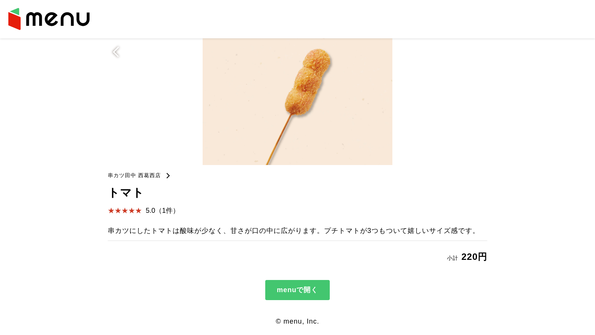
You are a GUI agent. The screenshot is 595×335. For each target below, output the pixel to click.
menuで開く (297, 290)
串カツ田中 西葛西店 (134, 175)
